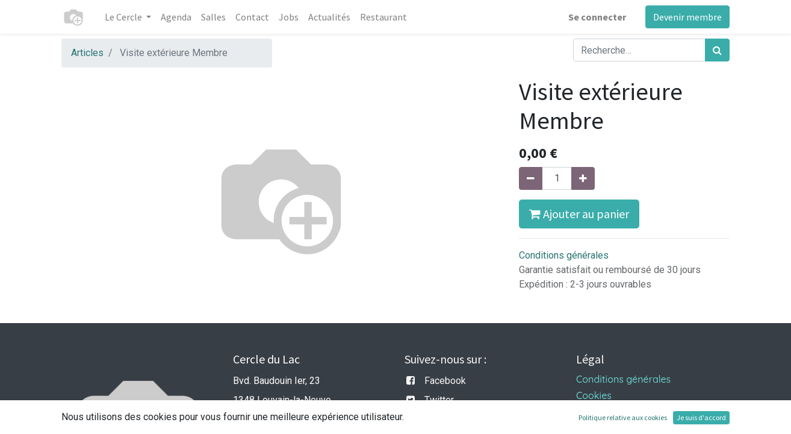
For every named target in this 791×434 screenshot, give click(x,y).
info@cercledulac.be (275, 419)
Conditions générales (564, 255)
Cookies (594, 395)
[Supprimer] (530, 178)
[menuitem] (176, 17)
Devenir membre (687, 17)
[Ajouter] (583, 178)
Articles (87, 52)
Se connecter (597, 17)
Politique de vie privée (625, 412)
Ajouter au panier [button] (579, 213)
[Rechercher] (717, 50)
